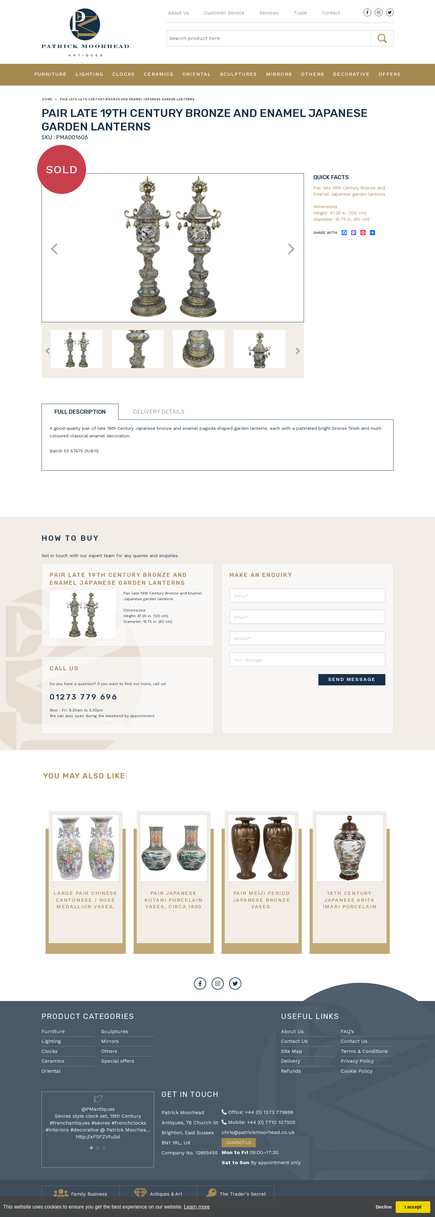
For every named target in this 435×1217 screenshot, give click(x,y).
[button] (91, 1147)
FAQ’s (347, 1031)
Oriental (196, 74)
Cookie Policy (356, 1071)
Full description (80, 411)
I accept (413, 1206)
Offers (389, 74)
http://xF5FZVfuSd (98, 1137)
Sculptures (238, 74)
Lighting (89, 74)
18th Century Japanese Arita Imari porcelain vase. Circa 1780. (349, 903)
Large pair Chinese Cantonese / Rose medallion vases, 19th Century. (85, 903)
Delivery (290, 1061)
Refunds (291, 1071)
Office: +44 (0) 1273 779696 (257, 1112)
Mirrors (279, 74)
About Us (178, 13)
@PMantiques (98, 1109)
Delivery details (158, 411)
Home (47, 99)
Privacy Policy (357, 1061)
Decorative (351, 74)
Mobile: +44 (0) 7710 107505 (258, 1122)
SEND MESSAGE (352, 679)
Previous (56, 248)
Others (312, 74)
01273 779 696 (84, 697)
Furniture (50, 74)
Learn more (197, 1206)
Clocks (123, 74)
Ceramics (158, 74)
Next (289, 248)
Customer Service (224, 13)
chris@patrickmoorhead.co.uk (258, 1132)
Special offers (117, 1061)
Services (269, 13)
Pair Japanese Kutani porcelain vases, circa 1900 (173, 900)
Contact (331, 13)
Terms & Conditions (364, 1051)
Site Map (291, 1051)
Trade (300, 13)
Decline (384, 1206)
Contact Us (294, 1041)
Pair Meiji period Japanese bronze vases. (261, 900)
